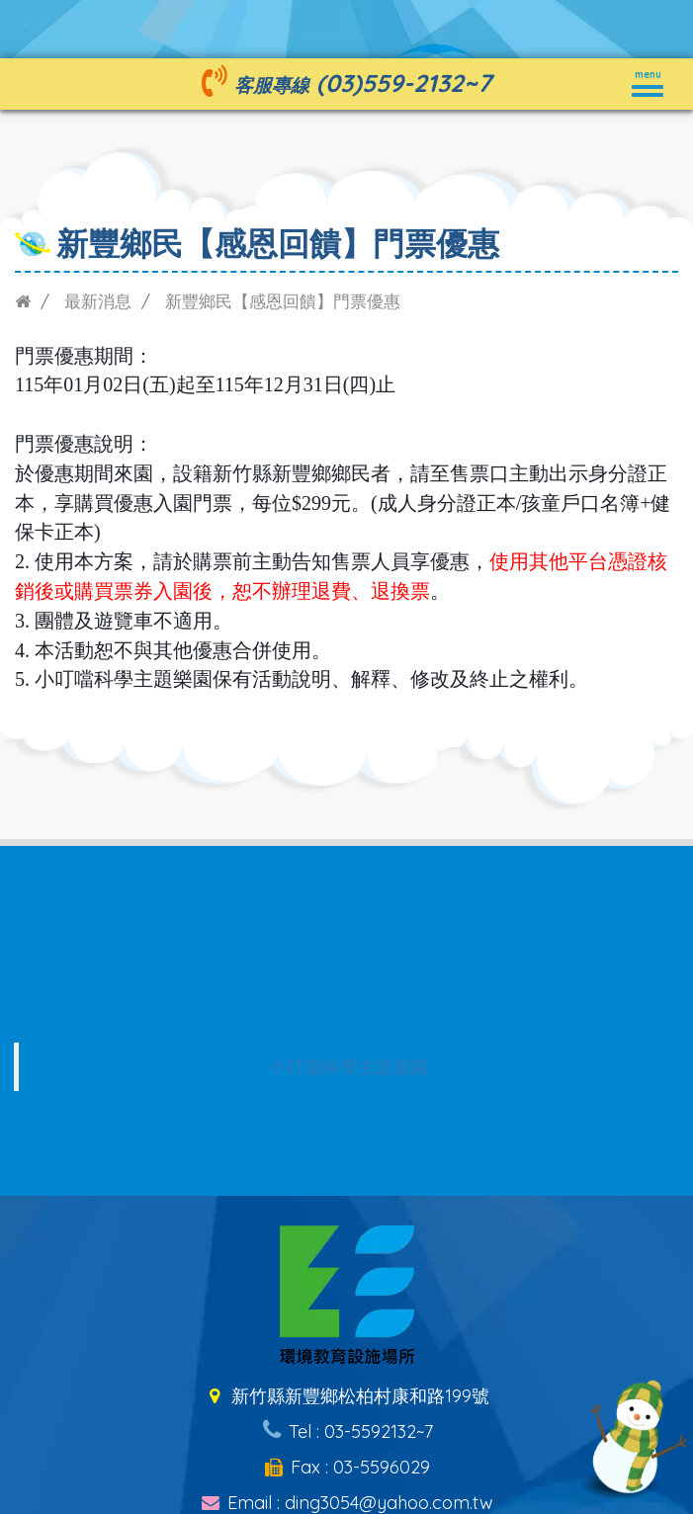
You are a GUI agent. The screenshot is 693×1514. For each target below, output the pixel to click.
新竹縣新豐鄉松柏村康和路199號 (346, 1396)
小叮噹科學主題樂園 (349, 1066)
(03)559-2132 (390, 82)
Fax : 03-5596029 (346, 1467)
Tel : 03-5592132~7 (346, 1431)
